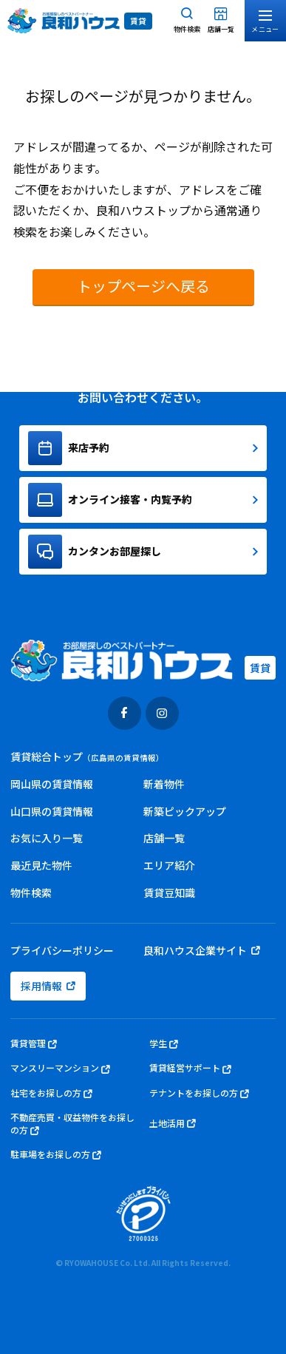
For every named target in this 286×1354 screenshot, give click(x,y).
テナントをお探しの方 (199, 1093)
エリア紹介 (169, 865)
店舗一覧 (164, 837)
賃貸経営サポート (190, 1068)
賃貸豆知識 (169, 892)
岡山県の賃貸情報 (51, 783)
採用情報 (48, 985)
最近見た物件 (41, 865)
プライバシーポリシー (62, 950)
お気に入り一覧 (46, 837)
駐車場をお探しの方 (55, 1155)
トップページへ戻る (143, 286)
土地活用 (172, 1123)
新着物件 (164, 783)
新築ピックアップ (184, 811)
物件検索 (31, 892)
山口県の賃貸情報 (51, 811)
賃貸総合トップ (87, 756)
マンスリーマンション (60, 1068)
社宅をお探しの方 (51, 1093)
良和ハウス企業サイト (201, 950)
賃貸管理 (33, 1044)
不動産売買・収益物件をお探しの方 (72, 1124)
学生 (163, 1044)
